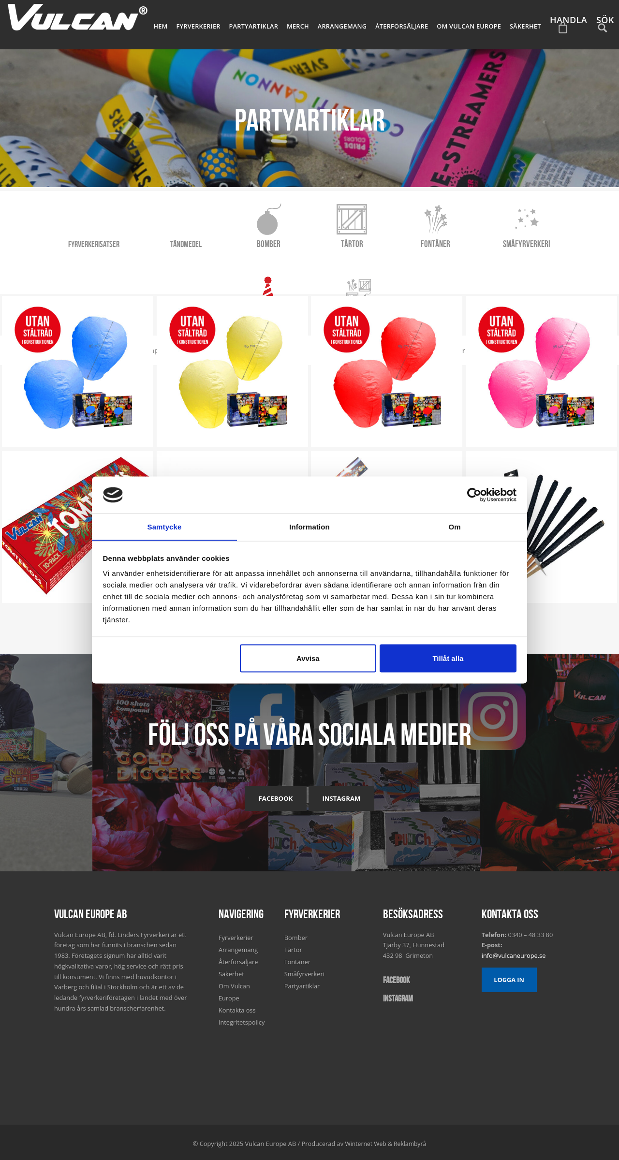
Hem (184, 24)
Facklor (492, 269)
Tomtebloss (268, 269)
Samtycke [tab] (164, 526)
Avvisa (308, 658)
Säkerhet (527, 24)
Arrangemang (354, 24)
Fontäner (389, 240)
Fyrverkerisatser (56, 240)
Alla (121, 269)
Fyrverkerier (219, 24)
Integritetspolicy (242, 1018)
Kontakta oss (237, 1006)
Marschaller (436, 269)
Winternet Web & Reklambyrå (385, 1140)
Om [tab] (454, 526)
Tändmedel (147, 240)
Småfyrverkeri (476, 240)
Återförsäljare (411, 24)
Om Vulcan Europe (473, 24)
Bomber (228, 240)
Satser (310, 334)
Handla (567, 30)
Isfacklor (326, 269)
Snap (162, 269)
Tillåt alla (447, 658)
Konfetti (379, 269)
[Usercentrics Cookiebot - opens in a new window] (474, 494)
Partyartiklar (271, 24)
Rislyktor (210, 269)
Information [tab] (309, 526)
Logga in (509, 976)
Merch (312, 24)
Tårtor (309, 240)
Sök (603, 30)
